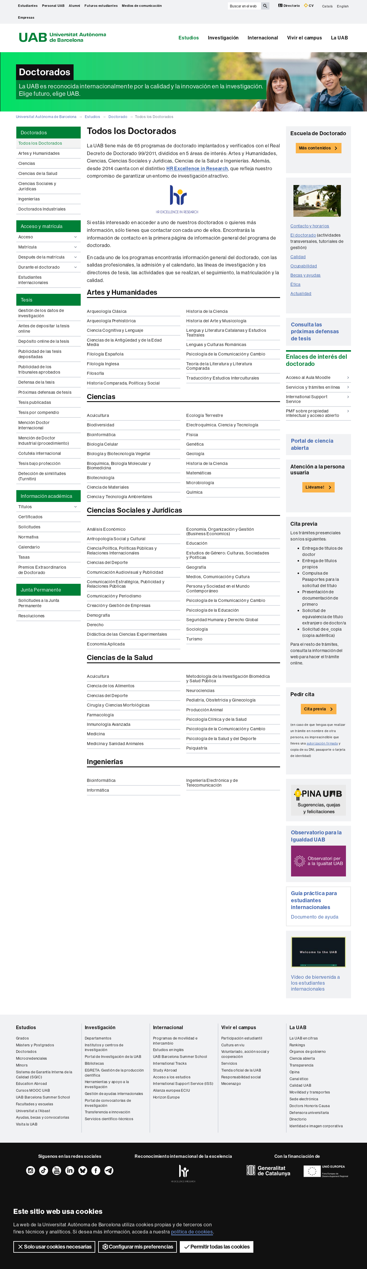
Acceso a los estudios (172, 1077)
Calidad (298, 256)
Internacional (263, 38)
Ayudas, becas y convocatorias (42, 1117)
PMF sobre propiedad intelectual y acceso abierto (317, 413)
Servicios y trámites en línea (317, 387)
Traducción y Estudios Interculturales (222, 378)
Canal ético (299, 1079)
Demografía (98, 615)
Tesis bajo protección (39, 463)
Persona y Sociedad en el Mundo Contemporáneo (218, 588)
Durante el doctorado (48, 267)
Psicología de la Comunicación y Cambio (225, 354)
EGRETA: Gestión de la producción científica (114, 1072)
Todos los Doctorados (40, 143)
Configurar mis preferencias (137, 1246)
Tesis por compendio (38, 412)
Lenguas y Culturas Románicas (216, 344)
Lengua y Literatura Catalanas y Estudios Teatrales (226, 332)
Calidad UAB (301, 1085)
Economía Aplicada (106, 644)
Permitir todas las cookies (216, 1246)
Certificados (30, 516)
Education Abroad (31, 1083)
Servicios (229, 1063)
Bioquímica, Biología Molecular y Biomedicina (119, 466)
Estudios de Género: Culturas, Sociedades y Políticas (227, 555)
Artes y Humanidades (39, 153)
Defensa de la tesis (36, 382)
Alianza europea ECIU (171, 1090)
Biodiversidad (100, 425)
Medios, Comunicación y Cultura (218, 576)
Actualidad (301, 293)
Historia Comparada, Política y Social (123, 383)
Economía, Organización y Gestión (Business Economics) (220, 531)
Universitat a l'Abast (33, 1111)
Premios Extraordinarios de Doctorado (42, 570)
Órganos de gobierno (308, 1051)
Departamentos (98, 1038)
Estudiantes (28, 6)
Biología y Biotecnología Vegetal (118, 453)
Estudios (189, 38)
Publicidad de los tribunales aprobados (39, 369)
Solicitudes (29, 527)
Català (327, 6)
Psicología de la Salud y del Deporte (221, 738)
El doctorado (303, 235)
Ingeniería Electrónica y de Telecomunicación (212, 782)
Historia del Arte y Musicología (216, 320)
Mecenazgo (231, 1083)
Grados (22, 1038)
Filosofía (95, 373)
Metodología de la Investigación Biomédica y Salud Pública (228, 678)
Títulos (48, 506)
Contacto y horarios (309, 226)
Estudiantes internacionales (33, 280)
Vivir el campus (304, 38)
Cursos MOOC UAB (33, 1090)
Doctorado (118, 116)
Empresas (26, 18)
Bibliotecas (94, 1063)
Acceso (48, 237)
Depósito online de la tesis (44, 341)
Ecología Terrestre (204, 415)
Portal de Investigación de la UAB (113, 1056)
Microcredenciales (31, 1058)
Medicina (96, 733)
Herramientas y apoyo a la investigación (107, 1084)
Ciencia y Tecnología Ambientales (119, 496)
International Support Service (317, 399)
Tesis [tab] (27, 300)
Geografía (196, 567)
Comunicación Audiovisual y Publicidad (125, 572)
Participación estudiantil (241, 1038)
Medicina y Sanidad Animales (115, 743)
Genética (195, 444)
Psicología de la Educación (212, 610)
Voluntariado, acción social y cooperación (245, 1054)
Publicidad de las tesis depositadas (40, 354)
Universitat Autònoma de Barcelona (46, 116)
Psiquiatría (196, 748)
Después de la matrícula (48, 257)
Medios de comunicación (142, 6)
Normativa (28, 537)
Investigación (223, 38)
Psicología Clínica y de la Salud (216, 719)
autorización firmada (322, 743)
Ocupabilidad (303, 266)
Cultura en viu (232, 1045)
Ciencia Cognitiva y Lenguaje (115, 330)
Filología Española (105, 354)
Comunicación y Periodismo (114, 596)
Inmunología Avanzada (109, 724)
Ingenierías (29, 199)
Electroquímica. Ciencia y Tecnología (222, 425)
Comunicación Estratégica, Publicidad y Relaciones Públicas (125, 584)
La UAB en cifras (304, 1038)
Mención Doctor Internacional (34, 425)
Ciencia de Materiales (108, 487)
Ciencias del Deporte (107, 562)
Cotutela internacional (39, 453)
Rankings (297, 1045)
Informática (98, 790)
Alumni (74, 6)
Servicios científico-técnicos (109, 1119)
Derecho (95, 624)
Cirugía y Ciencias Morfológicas (118, 705)
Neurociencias (200, 690)
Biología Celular (102, 444)
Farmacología (100, 715)
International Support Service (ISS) (183, 1083)
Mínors (22, 1065)
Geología (195, 453)
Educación (196, 543)
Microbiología (200, 482)
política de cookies (192, 1232)
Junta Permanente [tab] (41, 590)
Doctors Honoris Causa (310, 1106)
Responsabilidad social (241, 1077)
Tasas (24, 557)
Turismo (194, 639)
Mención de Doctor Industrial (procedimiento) (43, 440)
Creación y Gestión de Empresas (119, 605)
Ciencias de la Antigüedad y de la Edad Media (124, 342)
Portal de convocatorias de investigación (108, 1103)
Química (194, 492)
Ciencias (26, 163)
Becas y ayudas (305, 275)
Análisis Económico (106, 529)
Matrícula (48, 247)
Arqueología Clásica (107, 311)
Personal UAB (53, 6)
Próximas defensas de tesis (45, 392)
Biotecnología (100, 477)
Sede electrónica (304, 1099)
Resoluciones (31, 615)
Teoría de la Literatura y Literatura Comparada (219, 366)
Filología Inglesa (103, 363)
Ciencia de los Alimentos (111, 685)
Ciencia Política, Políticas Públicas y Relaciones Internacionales (122, 550)
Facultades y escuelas (34, 1104)
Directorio (289, 5)
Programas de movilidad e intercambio (175, 1040)
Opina (295, 1072)
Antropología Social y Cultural (116, 538)
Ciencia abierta (302, 1058)
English (343, 6)
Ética (295, 284)
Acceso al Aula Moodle (317, 377)
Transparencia (302, 1065)
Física (192, 434)
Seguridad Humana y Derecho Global (222, 619)
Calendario (29, 547)
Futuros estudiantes (101, 6)
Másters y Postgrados (35, 1045)
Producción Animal (204, 709)
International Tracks (170, 1063)
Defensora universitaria (309, 1112)
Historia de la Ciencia (207, 311)
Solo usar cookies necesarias (54, 1246)
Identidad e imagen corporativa (316, 1126)
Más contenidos (315, 148)
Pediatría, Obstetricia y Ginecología (221, 700)
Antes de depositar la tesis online (44, 328)
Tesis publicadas (34, 402)
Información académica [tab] (46, 496)
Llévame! (315, 487)
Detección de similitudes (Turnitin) (42, 476)
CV (309, 5)
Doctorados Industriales (42, 209)
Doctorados (26, 1051)
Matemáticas (199, 473)
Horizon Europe (166, 1097)
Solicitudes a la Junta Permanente (39, 603)
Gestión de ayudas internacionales (114, 1093)
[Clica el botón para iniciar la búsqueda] (265, 5)
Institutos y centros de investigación (104, 1047)
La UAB (339, 38)
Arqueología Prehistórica (111, 320)
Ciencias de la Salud (38, 173)
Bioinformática (101, 434)
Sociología (197, 629)
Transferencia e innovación (107, 1112)
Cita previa (315, 709)
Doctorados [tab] (34, 132)
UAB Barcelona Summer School (43, 1097)
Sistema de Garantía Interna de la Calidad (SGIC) (44, 1074)
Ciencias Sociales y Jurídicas (37, 186)
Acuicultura (98, 415)
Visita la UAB (27, 1124)
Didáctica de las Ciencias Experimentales (127, 634)
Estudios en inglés (168, 1050)
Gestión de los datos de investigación (41, 313)
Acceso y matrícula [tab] (42, 226)
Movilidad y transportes (310, 1092)
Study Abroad (165, 1070)
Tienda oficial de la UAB (241, 1070)
